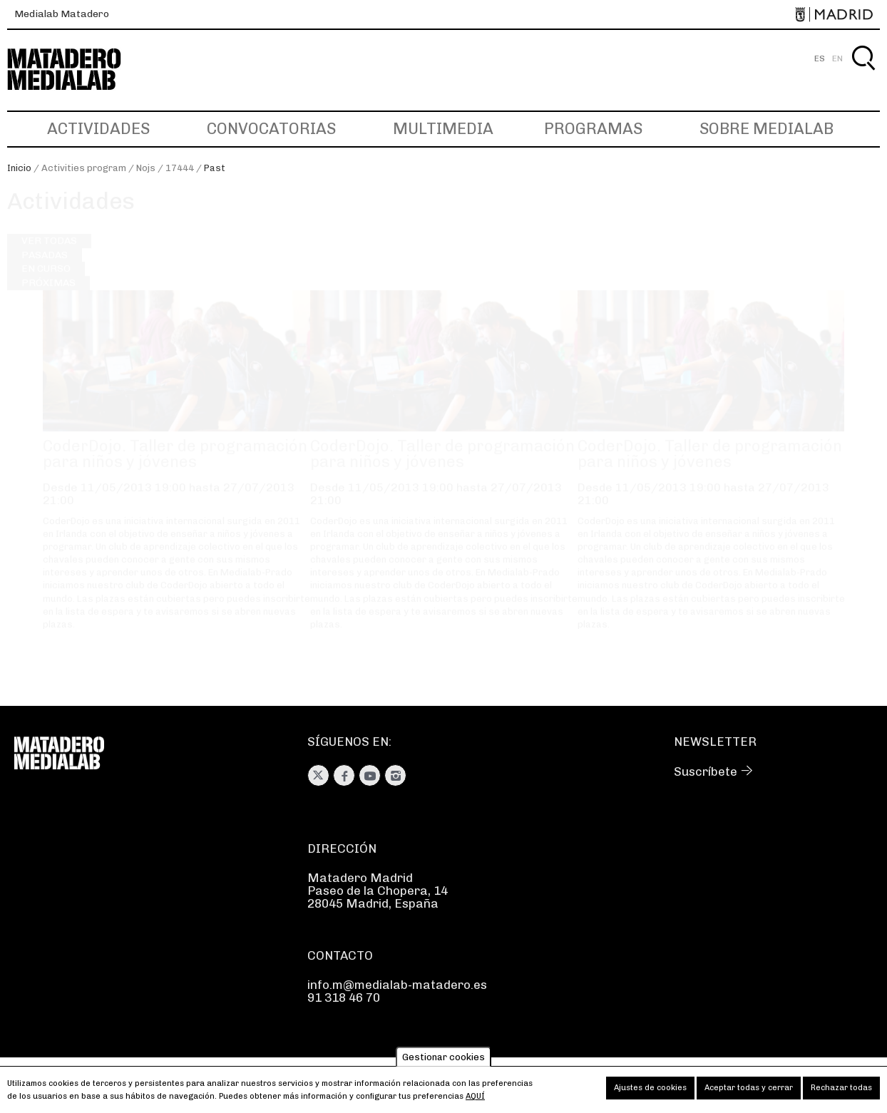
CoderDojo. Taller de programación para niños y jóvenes (175, 467)
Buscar (863, 74)
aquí (475, 1100)
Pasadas (44, 268)
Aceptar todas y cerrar (748, 1092)
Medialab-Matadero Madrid (77, 69)
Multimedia (443, 128)
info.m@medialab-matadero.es (397, 985)
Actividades (98, 128)
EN (837, 58)
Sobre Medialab (766, 128)
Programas (593, 128)
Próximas (48, 296)
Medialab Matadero (61, 14)
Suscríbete (705, 771)
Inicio (19, 168)
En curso (46, 281)
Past (214, 168)
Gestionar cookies (443, 1061)
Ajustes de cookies (650, 1092)
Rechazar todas (841, 1092)
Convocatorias (271, 128)
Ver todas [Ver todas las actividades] (49, 254)
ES (819, 58)
